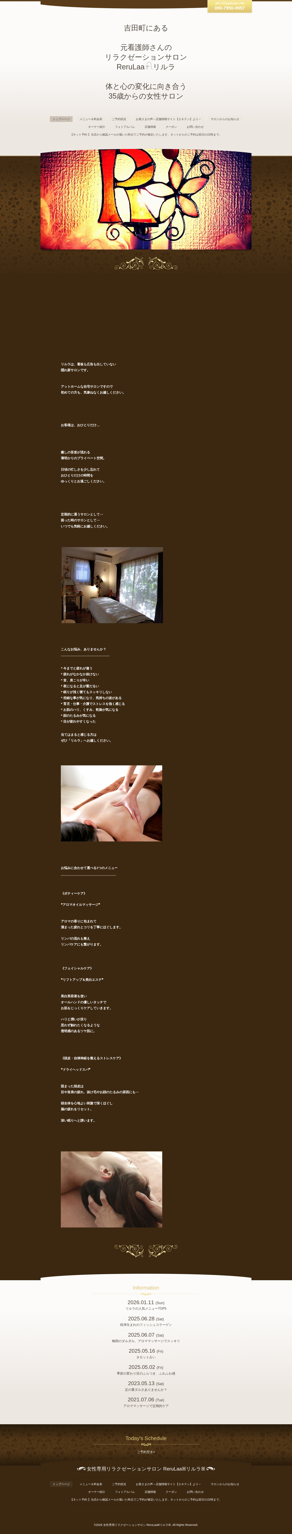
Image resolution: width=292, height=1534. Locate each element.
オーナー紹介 (96, 126)
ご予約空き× (146, 1452)
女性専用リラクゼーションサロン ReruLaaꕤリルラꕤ (137, 1524)
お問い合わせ (195, 126)
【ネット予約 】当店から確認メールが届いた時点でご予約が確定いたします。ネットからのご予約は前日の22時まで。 (146, 134)
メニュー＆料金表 (90, 119)
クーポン (171, 126)
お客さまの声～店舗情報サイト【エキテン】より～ (168, 119)
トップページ (61, 119)
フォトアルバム (125, 126)
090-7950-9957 (230, 8)
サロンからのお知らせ (225, 119)
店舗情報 (150, 126)
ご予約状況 (119, 119)
